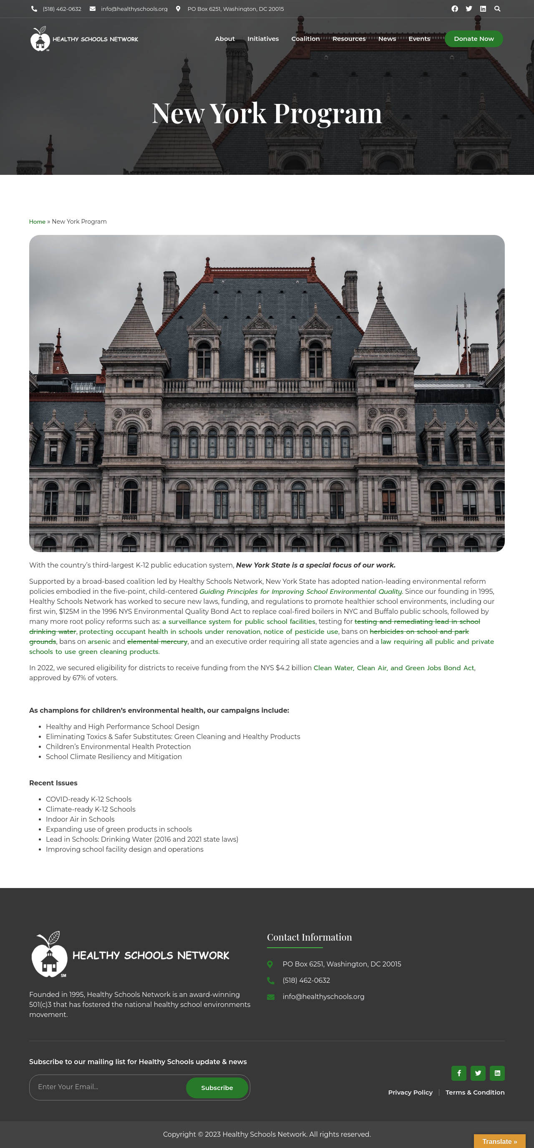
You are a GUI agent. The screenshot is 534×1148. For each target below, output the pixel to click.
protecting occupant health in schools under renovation (169, 632)
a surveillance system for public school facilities (238, 622)
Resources (349, 39)
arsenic (99, 642)
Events (419, 39)
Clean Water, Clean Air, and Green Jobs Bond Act (394, 668)
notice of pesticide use (301, 632)
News (387, 39)
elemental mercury (157, 642)
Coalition (306, 39)
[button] (497, 8)
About (225, 39)
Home (37, 221)
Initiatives (263, 39)
